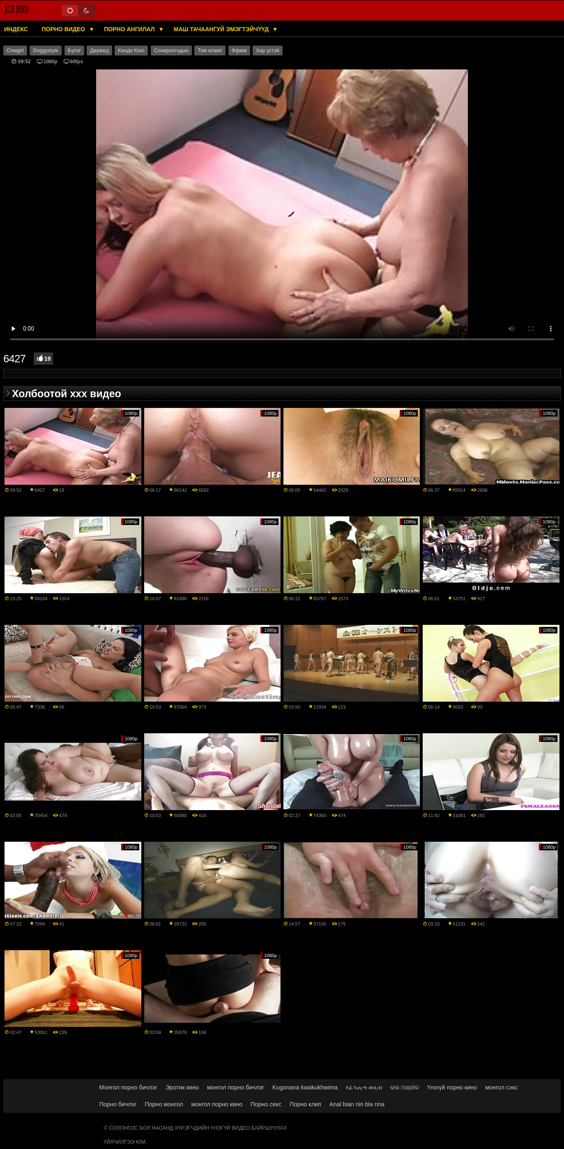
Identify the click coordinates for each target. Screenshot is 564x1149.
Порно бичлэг (118, 1104)
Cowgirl (15, 50)
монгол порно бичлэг (235, 1087)
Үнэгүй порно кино (452, 1087)
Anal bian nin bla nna (356, 1104)
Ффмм (239, 50)
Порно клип (305, 1104)
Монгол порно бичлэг (128, 1087)
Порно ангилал (130, 29)
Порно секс (266, 1104)
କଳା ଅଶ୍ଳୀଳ (404, 1087)
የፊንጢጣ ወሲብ (364, 1087)
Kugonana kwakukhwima (305, 1087)
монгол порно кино (216, 1104)
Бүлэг (74, 50)
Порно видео (63, 29)
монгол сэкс (501, 1087)
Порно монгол (164, 1104)
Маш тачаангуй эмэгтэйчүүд (222, 29)
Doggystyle (45, 50)
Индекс (16, 29)
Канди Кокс (131, 50)
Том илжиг (210, 50)
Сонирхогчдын (171, 50)
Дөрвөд (99, 50)
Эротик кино (182, 1087)
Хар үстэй (267, 50)
